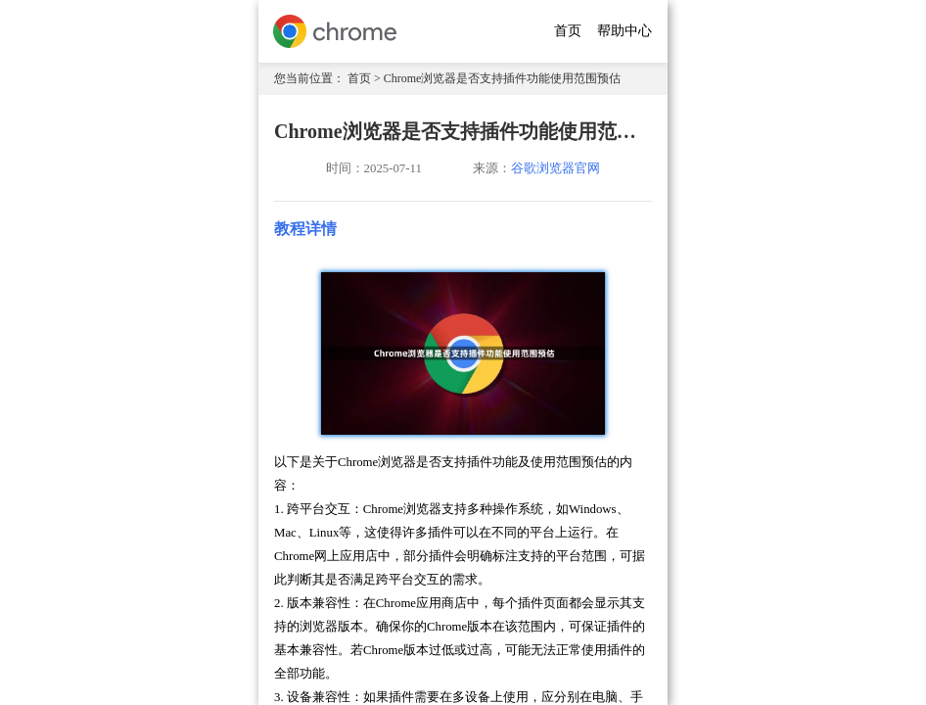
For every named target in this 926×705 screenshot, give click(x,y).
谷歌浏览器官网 (555, 168)
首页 (567, 31)
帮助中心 (624, 31)
